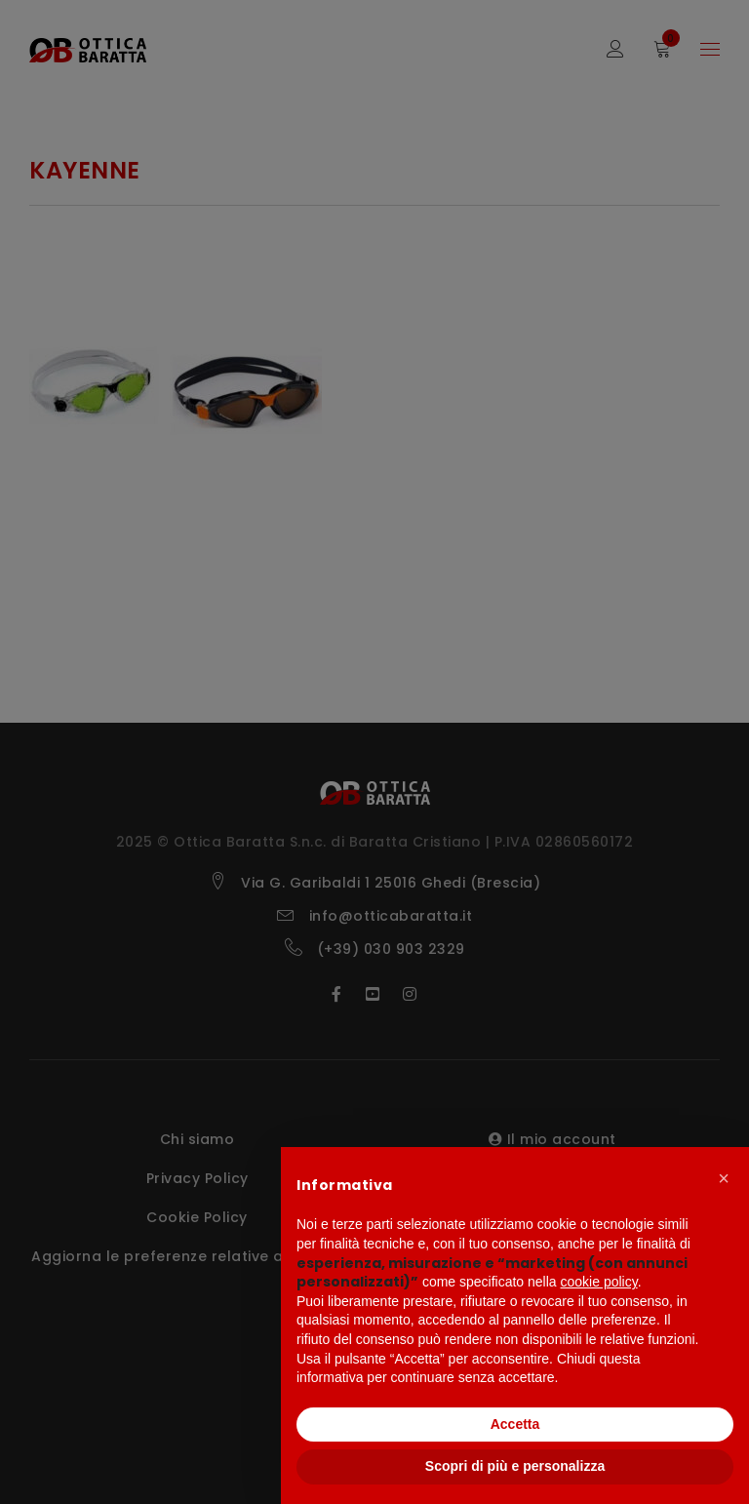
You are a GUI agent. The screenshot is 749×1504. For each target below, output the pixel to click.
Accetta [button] (515, 1424)
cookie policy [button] (599, 1281)
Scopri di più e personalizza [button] (515, 1466)
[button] (723, 1178)
